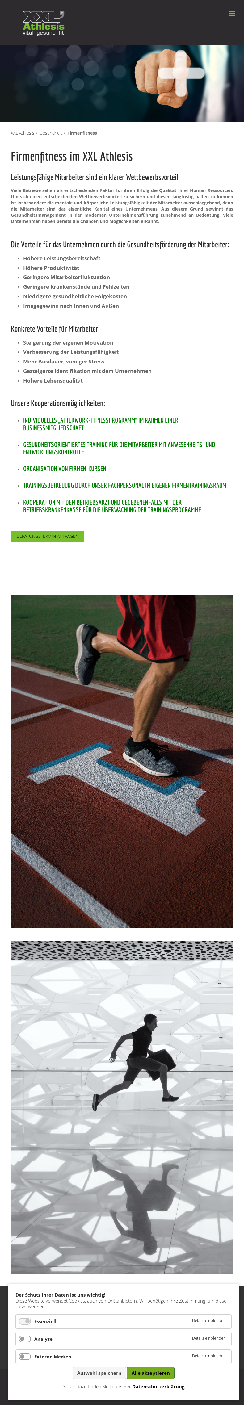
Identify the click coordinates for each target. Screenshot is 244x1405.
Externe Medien (52, 1356)
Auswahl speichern (99, 1373)
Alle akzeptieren (151, 1373)
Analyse (43, 1339)
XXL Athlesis (22, 133)
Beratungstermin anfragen (47, 536)
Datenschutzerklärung (158, 1386)
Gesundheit (51, 133)
